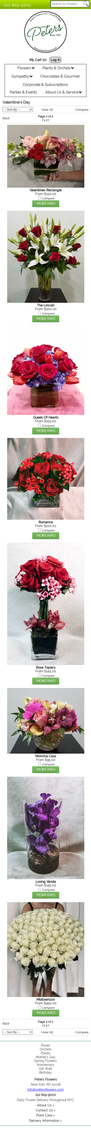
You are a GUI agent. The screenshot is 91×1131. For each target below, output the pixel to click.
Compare (81, 109)
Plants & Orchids (58, 68)
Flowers (26, 68)
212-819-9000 (17, 5)
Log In (55, 60)
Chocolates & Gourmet (59, 76)
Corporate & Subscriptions (45, 84)
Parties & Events (23, 92)
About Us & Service (63, 92)
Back (6, 118)
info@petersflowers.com (45, 1089)
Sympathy (22, 76)
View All (47, 109)
